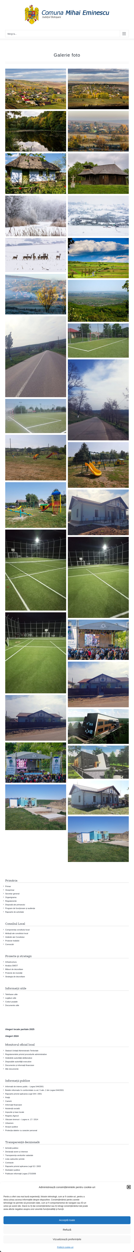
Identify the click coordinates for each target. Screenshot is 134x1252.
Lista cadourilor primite (15, 1159)
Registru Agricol (12, 1116)
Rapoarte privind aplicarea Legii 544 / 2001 (23, 1094)
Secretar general (12, 894)
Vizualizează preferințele (67, 1239)
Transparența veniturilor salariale (19, 1155)
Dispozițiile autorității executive (18, 1062)
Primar (8, 886)
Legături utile (10, 998)
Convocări (9, 944)
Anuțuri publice (11, 1127)
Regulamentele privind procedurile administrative (26, 1054)
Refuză (67, 1229)
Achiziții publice (11, 1148)
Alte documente (11, 1069)
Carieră (8, 1101)
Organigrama (10, 897)
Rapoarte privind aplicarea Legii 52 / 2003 (23, 1166)
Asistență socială (12, 1108)
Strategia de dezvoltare (15, 977)
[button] (129, 1187)
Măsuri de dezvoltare (14, 969)
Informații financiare (13, 1105)
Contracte (9, 1163)
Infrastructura (11, 962)
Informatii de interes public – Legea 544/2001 (24, 1086)
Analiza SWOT (11, 966)
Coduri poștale (11, 1002)
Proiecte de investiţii (13, 973)
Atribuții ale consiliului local (16, 933)
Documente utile (12, 1005)
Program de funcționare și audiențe (20, 908)
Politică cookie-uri (65, 1247)
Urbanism (9, 1123)
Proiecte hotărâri (12, 941)
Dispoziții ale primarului (15, 905)
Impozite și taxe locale (14, 1112)
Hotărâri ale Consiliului (14, 937)
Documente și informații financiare (19, 1065)
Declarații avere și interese (16, 1152)
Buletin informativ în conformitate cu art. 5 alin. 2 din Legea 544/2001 (34, 1090)
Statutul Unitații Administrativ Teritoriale (21, 1051)
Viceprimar (9, 890)
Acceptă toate (67, 1220)
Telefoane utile (11, 994)
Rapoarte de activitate (14, 912)
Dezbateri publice (12, 1170)
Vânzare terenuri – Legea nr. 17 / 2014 (21, 1119)
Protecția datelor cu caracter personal (21, 1130)
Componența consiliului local (17, 930)
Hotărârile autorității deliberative (18, 1058)
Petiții (7, 1097)
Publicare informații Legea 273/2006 (20, 1174)
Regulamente (11, 901)
